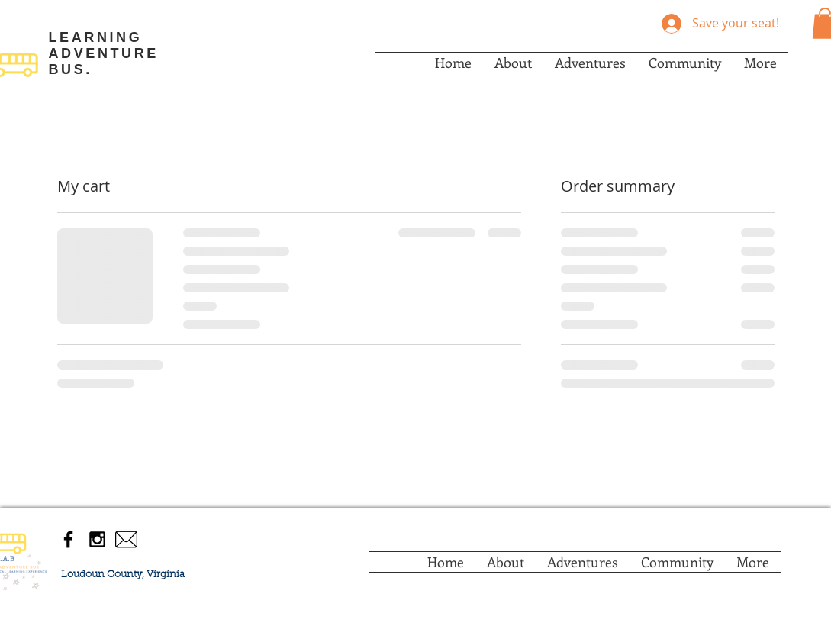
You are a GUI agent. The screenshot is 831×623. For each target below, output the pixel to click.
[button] (513, 63)
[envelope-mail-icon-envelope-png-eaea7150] (126, 539)
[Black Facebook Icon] (68, 539)
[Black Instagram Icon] (97, 539)
